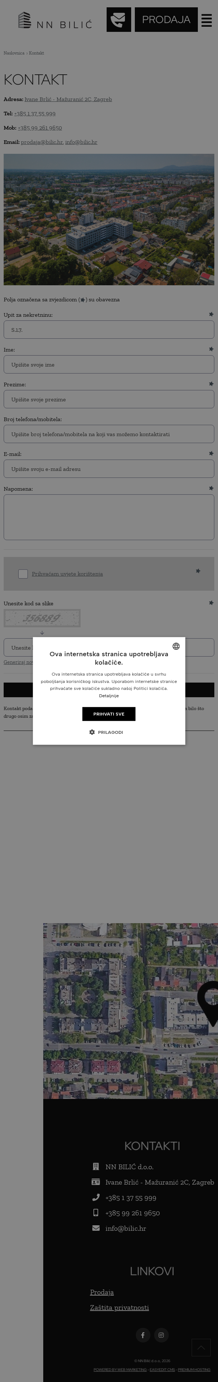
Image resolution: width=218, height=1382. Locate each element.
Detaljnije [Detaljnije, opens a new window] (109, 695)
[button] (109, 732)
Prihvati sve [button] (109, 714)
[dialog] (109, 691)
